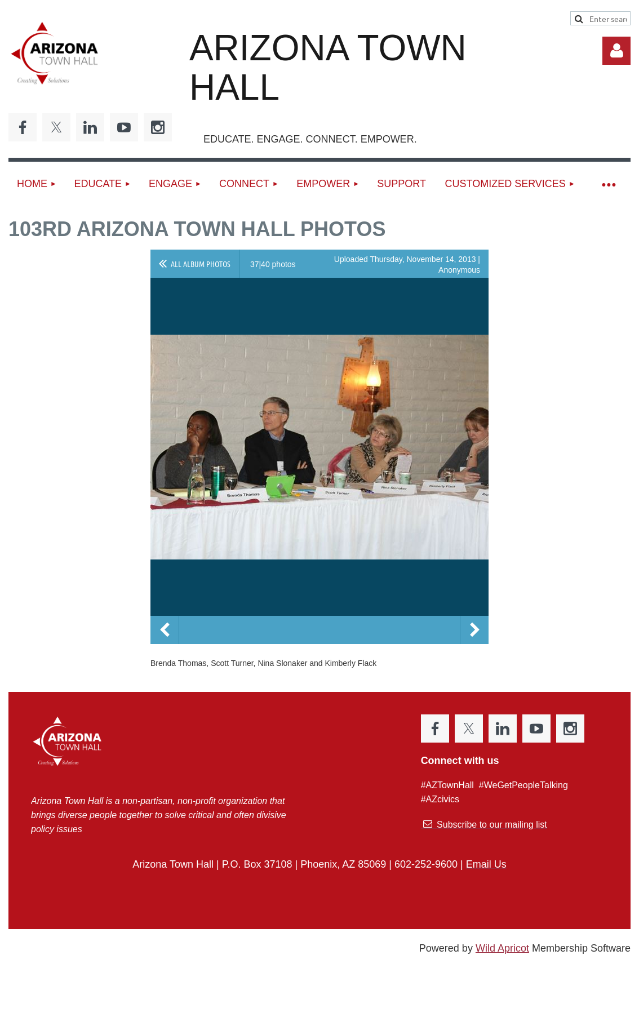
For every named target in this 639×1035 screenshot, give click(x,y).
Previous (164, 630)
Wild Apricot (502, 948)
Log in (616, 51)
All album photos (200, 264)
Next (474, 630)
